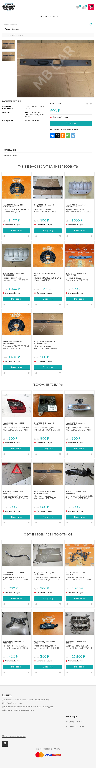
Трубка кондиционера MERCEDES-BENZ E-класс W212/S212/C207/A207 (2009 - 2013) (16, 578)
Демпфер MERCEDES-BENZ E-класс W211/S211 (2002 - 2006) (79, 497)
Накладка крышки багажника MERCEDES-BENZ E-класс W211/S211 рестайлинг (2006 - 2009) (46, 211)
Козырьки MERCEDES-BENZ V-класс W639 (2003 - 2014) (48, 578)
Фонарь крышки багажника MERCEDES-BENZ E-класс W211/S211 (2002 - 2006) (16, 429)
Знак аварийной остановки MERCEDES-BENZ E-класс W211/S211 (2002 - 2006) (16, 497)
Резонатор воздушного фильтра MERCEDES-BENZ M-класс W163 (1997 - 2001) (47, 647)
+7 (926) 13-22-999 (48, 16)
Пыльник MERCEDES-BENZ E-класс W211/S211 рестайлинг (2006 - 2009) (16, 211)
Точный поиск (11, 29)
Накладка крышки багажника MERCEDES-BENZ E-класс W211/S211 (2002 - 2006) (77, 279)
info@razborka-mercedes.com (19, 710)
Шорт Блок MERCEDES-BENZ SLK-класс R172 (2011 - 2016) (79, 647)
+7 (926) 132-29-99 (75, 726)
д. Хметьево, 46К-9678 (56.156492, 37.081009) (26, 700)
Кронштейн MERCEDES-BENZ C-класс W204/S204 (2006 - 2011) (15, 647)
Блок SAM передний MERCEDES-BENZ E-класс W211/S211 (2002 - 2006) (47, 429)
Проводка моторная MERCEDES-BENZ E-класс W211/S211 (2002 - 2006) (78, 578)
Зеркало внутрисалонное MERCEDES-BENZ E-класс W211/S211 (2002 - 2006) (78, 429)
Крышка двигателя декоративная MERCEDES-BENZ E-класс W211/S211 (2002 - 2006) (79, 211)
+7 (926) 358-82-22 (75, 722)
